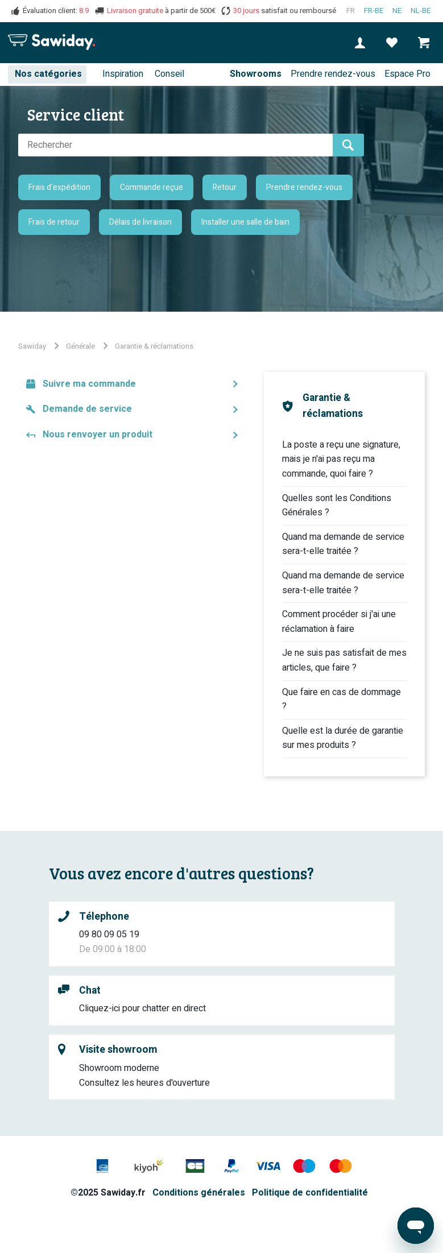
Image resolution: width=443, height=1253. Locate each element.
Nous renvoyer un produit (97, 434)
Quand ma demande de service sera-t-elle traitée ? (343, 544)
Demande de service (87, 409)
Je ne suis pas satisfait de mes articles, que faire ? (344, 660)
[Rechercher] (175, 145)
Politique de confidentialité (310, 1193)
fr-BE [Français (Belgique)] (373, 10)
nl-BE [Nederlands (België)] (420, 10)
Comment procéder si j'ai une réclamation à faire (339, 621)
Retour (225, 187)
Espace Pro (407, 74)
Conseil (169, 74)
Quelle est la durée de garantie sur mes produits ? (342, 738)
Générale (80, 346)
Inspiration (122, 74)
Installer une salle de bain (245, 222)
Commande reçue (151, 187)
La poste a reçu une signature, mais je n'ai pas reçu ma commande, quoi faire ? (341, 459)
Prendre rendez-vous (333, 74)
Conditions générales (198, 1193)
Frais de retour (54, 222)
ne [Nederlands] (396, 10)
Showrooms (255, 74)
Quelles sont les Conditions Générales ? (336, 505)
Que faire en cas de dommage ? (341, 699)
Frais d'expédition (59, 187)
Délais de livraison (140, 222)
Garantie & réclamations (154, 346)
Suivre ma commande (89, 384)
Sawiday (32, 346)
